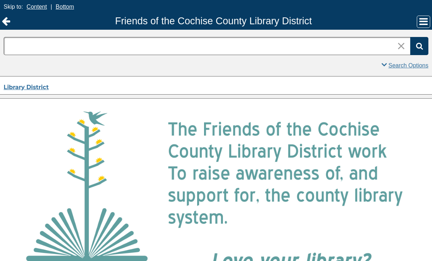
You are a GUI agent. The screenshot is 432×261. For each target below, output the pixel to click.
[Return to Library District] (6, 21)
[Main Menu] (423, 22)
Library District (26, 87)
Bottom (65, 7)
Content (36, 7)
